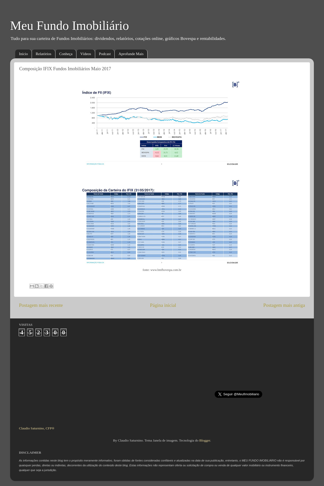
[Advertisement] (162, 379)
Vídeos (85, 54)
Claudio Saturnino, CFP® (36, 428)
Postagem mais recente (41, 305)
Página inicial (163, 305)
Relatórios (43, 54)
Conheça (65, 54)
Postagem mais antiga (284, 305)
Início (23, 54)
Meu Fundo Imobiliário (69, 25)
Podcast (105, 54)
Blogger (204, 440)
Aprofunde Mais (131, 54)
